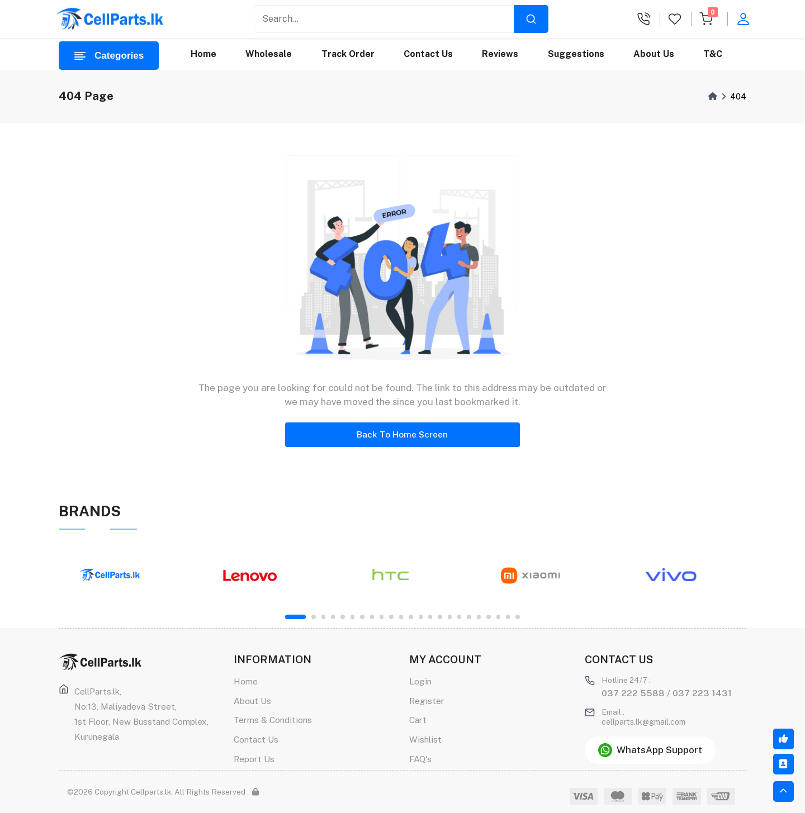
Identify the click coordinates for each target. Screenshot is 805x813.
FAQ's (420, 759)
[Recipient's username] (384, 19)
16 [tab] (450, 617)
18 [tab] (469, 617)
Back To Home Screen (402, 434)
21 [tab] (498, 617)
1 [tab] (295, 617)
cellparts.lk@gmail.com (643, 721)
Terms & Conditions (273, 720)
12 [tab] (411, 617)
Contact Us (428, 54)
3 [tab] (323, 617)
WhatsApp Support (650, 750)
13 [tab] (421, 617)
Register (426, 701)
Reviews (500, 54)
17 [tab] (459, 617)
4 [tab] (333, 617)
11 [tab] (401, 617)
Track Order (348, 54)
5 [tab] (342, 617)
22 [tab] (508, 617)
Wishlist (425, 739)
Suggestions (576, 54)
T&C (713, 54)
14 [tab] (430, 617)
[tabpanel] (123, 575)
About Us (653, 54)
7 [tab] (362, 617)
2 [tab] (313, 617)
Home (203, 54)
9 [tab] (381, 617)
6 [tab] (352, 617)
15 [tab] (440, 617)
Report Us (254, 759)
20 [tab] (488, 617)
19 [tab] (479, 617)
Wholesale (269, 54)
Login (420, 681)
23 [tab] (517, 617)
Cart (418, 720)
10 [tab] (391, 617)
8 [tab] (372, 617)
